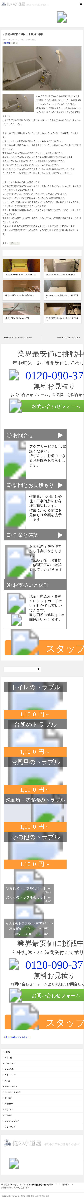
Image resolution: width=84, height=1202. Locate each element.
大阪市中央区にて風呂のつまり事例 (17, 318)
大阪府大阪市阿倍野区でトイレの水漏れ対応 (20, 274)
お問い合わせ (10, 1063)
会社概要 (8, 1098)
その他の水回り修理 (13, 1092)
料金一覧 (8, 1058)
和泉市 (15, 43)
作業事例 (7, 43)
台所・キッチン (11, 1075)
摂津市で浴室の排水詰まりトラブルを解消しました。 (62, 319)
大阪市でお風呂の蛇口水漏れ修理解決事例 (19, 295)
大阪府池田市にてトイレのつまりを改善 (18, 338)
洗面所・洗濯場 (11, 1087)
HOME (7, 1052)
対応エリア (9, 1110)
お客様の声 (9, 1104)
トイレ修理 (9, 1069)
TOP (30, 1185)
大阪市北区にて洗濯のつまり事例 (68, 338)
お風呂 (7, 1081)
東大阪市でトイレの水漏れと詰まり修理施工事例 (62, 296)
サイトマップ (10, 1127)
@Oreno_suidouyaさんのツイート (17, 1037)
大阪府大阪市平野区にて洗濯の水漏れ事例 (60, 274)
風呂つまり (14, 243)
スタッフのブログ (12, 1121)
